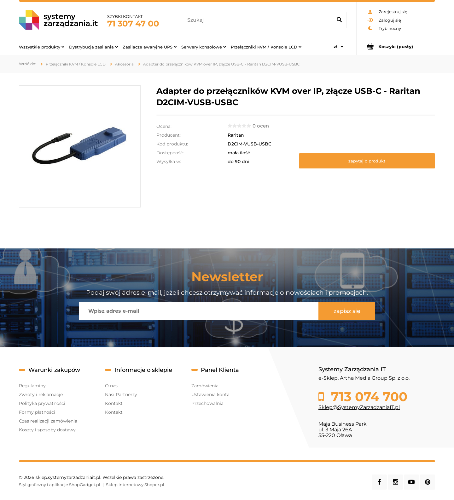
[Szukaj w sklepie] (257, 20)
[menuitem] (41, 47)
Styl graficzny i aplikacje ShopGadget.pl (59, 484)
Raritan (236, 135)
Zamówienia (204, 386)
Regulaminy (32, 386)
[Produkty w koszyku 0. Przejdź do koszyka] (396, 46)
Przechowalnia (207, 403)
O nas (111, 386)
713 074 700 (367, 396)
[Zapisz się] (346, 311)
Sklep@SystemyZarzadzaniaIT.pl (359, 407)
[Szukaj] (339, 20)
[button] (367, 160)
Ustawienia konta (210, 394)
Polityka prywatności (42, 403)
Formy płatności (37, 412)
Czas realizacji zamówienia (48, 421)
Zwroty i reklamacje (41, 394)
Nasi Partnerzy (121, 394)
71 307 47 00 (133, 23)
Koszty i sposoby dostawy (47, 430)
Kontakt (114, 403)
